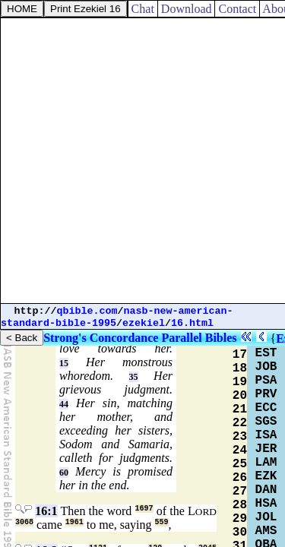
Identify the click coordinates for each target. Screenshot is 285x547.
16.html (192, 323)
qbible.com (87, 311)
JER (266, 449)
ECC (266, 408)
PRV (266, 394)
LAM (266, 463)
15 (63, 363)
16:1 (46, 510)
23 (240, 437)
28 (240, 505)
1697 (144, 508)
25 (240, 464)
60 (63, 472)
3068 (24, 522)
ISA (266, 435)
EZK (266, 476)
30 (240, 532)
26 (240, 478)
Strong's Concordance (100, 337)
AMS (266, 531)
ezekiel (143, 323)
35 (133, 377)
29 (240, 519)
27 (240, 491)
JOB (266, 367)
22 (240, 423)
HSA (266, 504)
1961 (74, 522)
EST (266, 353)
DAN (266, 490)
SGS (266, 421)
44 (63, 404)
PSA (266, 380)
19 (240, 382)
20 (240, 396)
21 (240, 409)
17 (240, 355)
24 (240, 450)
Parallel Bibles (198, 337)
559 (162, 522)
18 (240, 368)
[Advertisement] (142, 160)
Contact (237, 8)
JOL (266, 517)
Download (186, 8)
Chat (142, 8)
